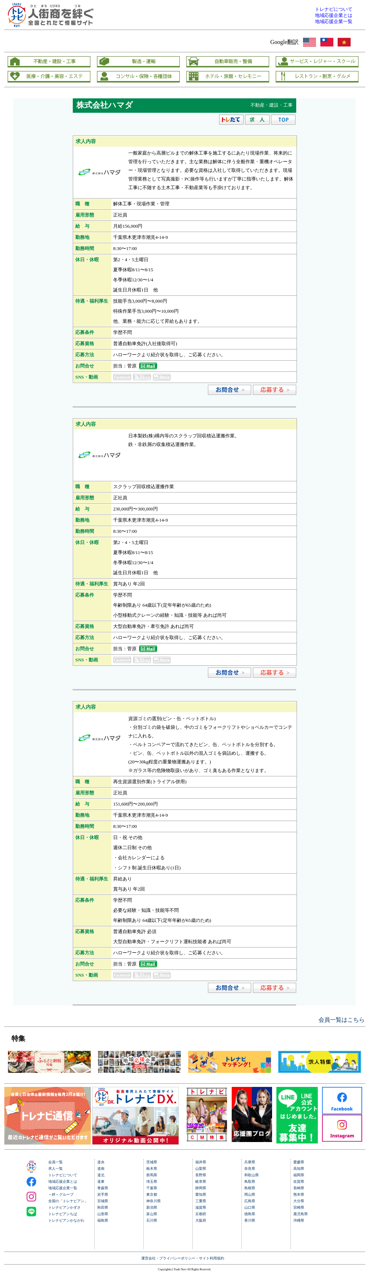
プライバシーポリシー (177, 1258)
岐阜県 (200, 1181)
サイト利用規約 (211, 1258)
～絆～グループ (61, 1194)
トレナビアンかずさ (64, 1207)
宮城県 (102, 1201)
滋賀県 (200, 1207)
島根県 (249, 1188)
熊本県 (298, 1194)
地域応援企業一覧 (62, 1188)
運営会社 (148, 1258)
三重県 (200, 1201)
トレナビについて (62, 1175)
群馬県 (151, 1175)
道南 (101, 1168)
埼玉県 (151, 1181)
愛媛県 (298, 1162)
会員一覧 (55, 1162)
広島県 (249, 1201)
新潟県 (151, 1207)
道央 (101, 1162)
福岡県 (298, 1175)
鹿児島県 (300, 1214)
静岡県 (200, 1188)
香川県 (249, 1220)
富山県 (151, 1214)
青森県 (102, 1188)
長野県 (200, 1175)
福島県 (102, 1220)
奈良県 (249, 1168)
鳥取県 (249, 1181)
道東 (101, 1181)
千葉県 (151, 1188)
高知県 (298, 1168)
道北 (101, 1175)
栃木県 (151, 1168)
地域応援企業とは (62, 1181)
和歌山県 (251, 1175)
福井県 (200, 1162)
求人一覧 (55, 1168)
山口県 (249, 1207)
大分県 (298, 1201)
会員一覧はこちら (342, 1020)
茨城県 (151, 1162)
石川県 (151, 1220)
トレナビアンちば (62, 1214)
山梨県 (200, 1168)
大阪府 (200, 1220)
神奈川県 (153, 1201)
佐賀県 (298, 1181)
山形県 (102, 1214)
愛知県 (200, 1194)
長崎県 (298, 1188)
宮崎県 (298, 1207)
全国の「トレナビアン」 (68, 1201)
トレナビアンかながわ (66, 1220)
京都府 (200, 1214)
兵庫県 (249, 1162)
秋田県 (102, 1207)
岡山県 (249, 1194)
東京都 (151, 1194)
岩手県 (102, 1194)
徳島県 (249, 1214)
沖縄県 (298, 1220)
